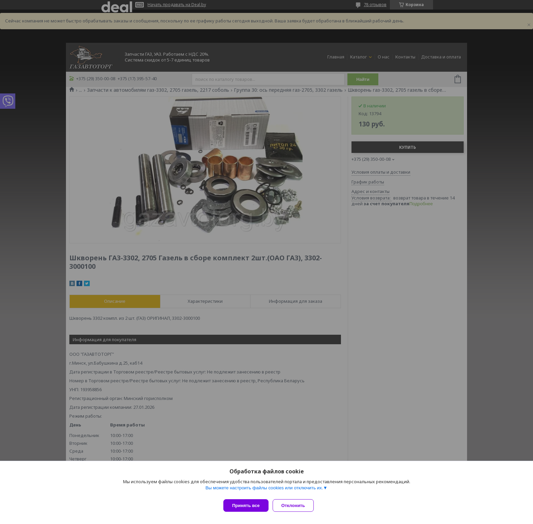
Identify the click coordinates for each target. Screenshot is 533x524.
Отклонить (296, 505)
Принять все (246, 505)
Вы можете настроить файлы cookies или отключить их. (264, 490)
